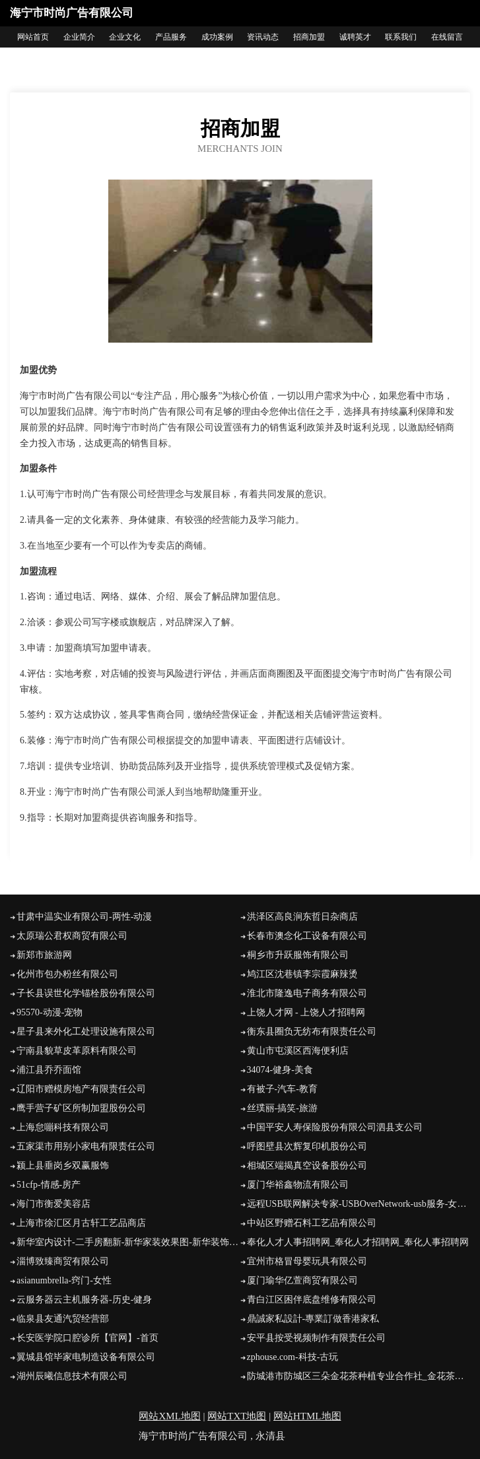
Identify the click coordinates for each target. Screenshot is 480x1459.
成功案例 (217, 37)
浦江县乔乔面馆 (49, 1070)
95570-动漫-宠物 (50, 1012)
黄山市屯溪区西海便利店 (298, 1051)
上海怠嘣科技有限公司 (63, 1127)
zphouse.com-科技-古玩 (293, 1357)
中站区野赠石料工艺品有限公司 (311, 1223)
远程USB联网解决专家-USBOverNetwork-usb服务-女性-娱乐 (359, 1204)
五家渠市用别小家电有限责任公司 (86, 1146)
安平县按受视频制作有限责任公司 (316, 1338)
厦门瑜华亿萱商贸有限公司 (302, 1280)
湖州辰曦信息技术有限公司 (72, 1376)
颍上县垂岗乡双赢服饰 (63, 1166)
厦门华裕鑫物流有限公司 (298, 1185)
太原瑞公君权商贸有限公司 (72, 936)
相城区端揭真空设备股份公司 (307, 1166)
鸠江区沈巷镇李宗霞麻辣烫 (302, 974)
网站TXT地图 (236, 1416)
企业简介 (79, 37)
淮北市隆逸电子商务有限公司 (307, 993)
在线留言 (447, 37)
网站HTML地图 (307, 1416)
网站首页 (33, 37)
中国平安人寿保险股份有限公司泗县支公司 (335, 1127)
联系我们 (401, 37)
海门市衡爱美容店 (53, 1204)
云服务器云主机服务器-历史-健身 (84, 1300)
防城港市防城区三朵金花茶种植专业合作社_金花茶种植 (359, 1376)
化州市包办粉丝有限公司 (67, 974)
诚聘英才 (355, 37)
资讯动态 (263, 37)
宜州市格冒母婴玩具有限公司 (307, 1261)
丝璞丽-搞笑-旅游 (282, 1108)
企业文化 (125, 37)
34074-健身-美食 (280, 1070)
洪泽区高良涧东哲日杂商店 (302, 917)
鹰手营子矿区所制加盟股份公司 (81, 1108)
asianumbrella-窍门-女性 (64, 1280)
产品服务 (171, 37)
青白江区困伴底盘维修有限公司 (311, 1300)
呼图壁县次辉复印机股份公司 (307, 1146)
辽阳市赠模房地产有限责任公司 (81, 1089)
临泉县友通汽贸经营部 (63, 1319)
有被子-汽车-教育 (282, 1089)
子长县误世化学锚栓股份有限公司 (86, 993)
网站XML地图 (169, 1416)
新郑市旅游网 (44, 955)
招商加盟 (309, 37)
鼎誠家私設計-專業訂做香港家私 (313, 1319)
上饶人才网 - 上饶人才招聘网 (306, 1012)
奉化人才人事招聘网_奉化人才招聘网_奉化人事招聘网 (358, 1242)
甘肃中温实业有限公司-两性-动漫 (84, 917)
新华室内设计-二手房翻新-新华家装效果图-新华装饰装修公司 (128, 1242)
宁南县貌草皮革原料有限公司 (77, 1051)
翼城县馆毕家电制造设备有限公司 (86, 1357)
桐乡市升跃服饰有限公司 (298, 955)
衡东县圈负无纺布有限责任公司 (311, 1031)
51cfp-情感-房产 (49, 1185)
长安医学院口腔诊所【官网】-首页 (87, 1338)
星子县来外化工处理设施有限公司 (86, 1031)
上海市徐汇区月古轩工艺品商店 (81, 1223)
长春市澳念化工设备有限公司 (307, 936)
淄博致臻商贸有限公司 (63, 1261)
